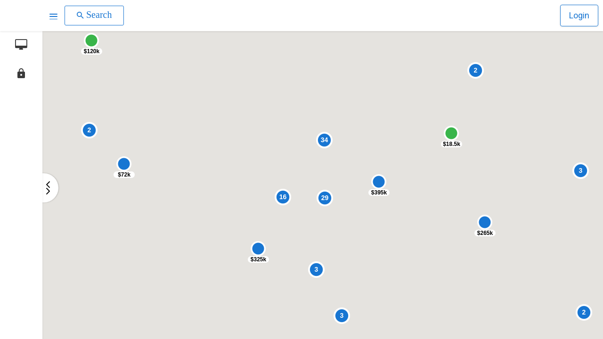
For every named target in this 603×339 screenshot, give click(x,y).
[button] (53, 15)
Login (579, 15)
